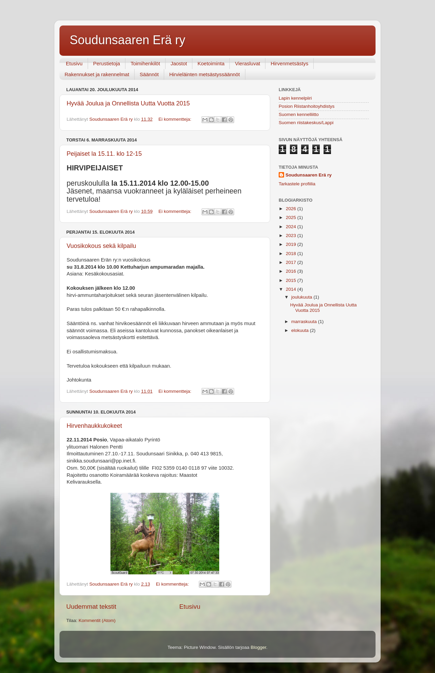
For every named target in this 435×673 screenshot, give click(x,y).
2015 (291, 280)
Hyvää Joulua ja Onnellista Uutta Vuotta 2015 (128, 103)
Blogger (258, 647)
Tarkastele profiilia (297, 183)
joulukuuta (302, 297)
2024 (291, 226)
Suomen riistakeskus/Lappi (306, 122)
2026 (291, 208)
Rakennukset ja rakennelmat (97, 74)
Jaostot (179, 63)
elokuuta (300, 330)
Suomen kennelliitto (299, 114)
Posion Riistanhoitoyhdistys (306, 106)
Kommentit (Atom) (97, 620)
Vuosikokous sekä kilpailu (101, 245)
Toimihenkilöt (145, 63)
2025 (291, 217)
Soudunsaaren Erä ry (127, 40)
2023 (291, 235)
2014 (291, 289)
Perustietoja (106, 63)
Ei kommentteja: (175, 119)
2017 (291, 262)
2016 (291, 271)
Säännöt (149, 74)
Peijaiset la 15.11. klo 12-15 (104, 153)
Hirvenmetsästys (289, 63)
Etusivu (74, 63)
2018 (291, 253)
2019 (291, 244)
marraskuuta (304, 321)
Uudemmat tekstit (91, 606)
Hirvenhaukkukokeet (94, 425)
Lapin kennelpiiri (295, 98)
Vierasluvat (247, 63)
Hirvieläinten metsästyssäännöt (204, 74)
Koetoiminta (210, 63)
